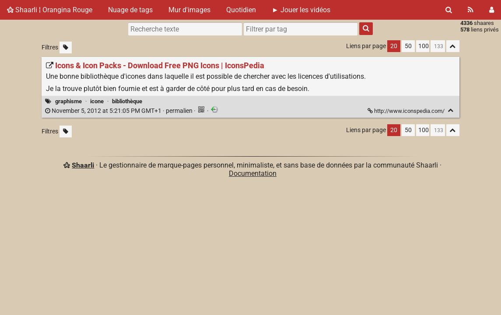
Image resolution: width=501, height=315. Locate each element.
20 (393, 46)
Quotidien (241, 10)
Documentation (253, 173)
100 (423, 46)
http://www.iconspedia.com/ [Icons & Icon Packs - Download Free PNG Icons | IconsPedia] (407, 111)
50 (408, 46)
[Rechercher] (448, 10)
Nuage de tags (130, 10)
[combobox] (300, 28)
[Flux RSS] (470, 10)
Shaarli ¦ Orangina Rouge (49, 10)
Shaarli (83, 165)
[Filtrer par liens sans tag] (66, 47)
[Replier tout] (452, 46)
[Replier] (451, 110)
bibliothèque (127, 101)
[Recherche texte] (185, 28)
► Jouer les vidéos (301, 10)
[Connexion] (491, 10)
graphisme (68, 101)
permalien (119, 111)
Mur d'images (189, 10)
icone (97, 101)
